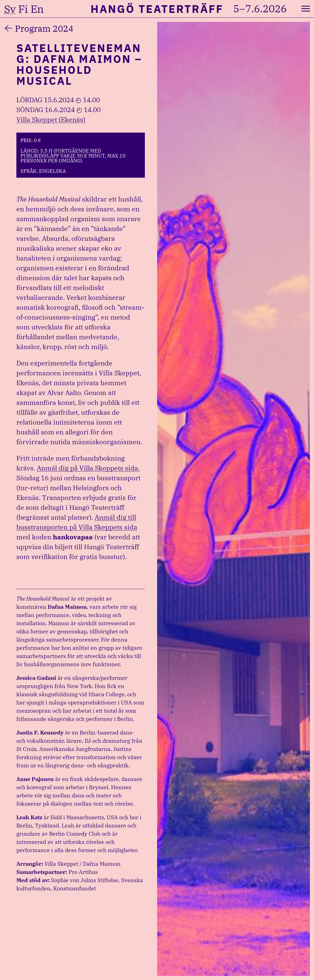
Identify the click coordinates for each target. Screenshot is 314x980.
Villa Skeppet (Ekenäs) (50, 119)
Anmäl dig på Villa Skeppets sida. (88, 468)
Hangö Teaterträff (157, 9)
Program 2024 (44, 28)
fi (23, 9)
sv (10, 9)
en (37, 9)
